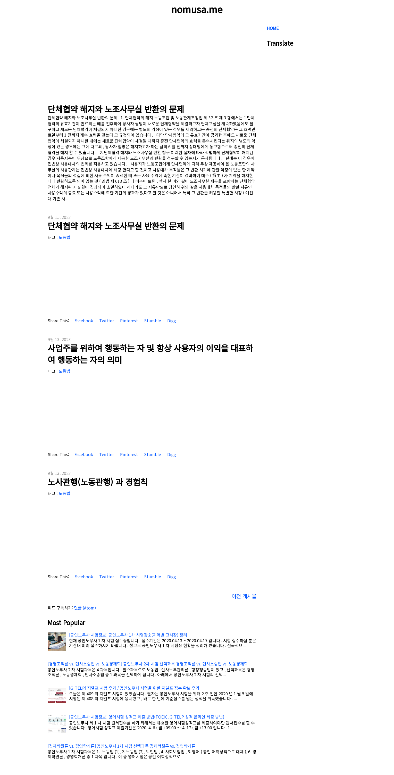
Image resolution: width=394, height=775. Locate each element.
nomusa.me (197, 9)
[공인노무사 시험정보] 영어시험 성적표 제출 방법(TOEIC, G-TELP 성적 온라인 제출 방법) (146, 717)
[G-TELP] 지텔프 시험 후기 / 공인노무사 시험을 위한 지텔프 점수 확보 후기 (134, 688)
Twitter (106, 320)
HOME (273, 28)
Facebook (83, 320)
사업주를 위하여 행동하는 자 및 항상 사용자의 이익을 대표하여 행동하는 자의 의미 (150, 353)
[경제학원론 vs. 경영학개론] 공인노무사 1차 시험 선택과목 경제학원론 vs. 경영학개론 (121, 746)
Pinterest (128, 320)
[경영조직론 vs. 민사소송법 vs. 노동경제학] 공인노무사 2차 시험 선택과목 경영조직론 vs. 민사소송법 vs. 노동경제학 (148, 664)
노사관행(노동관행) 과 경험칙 (98, 482)
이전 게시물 (244, 596)
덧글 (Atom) (85, 608)
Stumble (152, 320)
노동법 (64, 237)
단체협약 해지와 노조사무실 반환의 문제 (116, 109)
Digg (171, 320)
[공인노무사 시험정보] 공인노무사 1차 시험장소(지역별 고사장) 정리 (128, 635)
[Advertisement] (152, 59)
